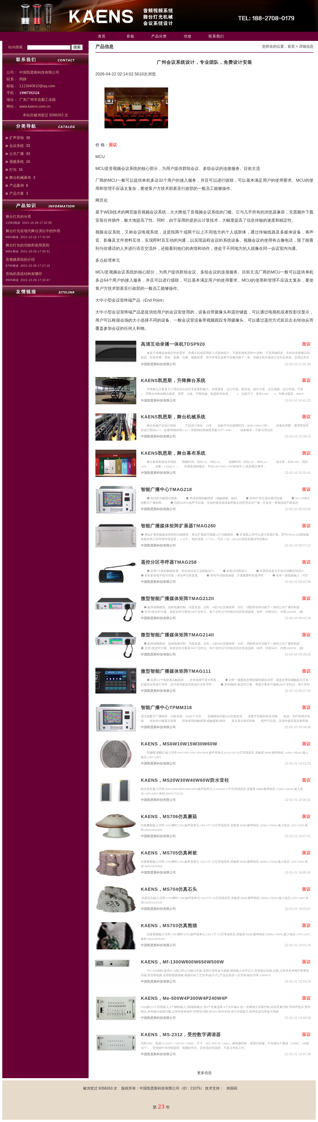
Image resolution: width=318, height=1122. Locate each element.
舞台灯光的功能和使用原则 (27, 245)
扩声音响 (16, 138)
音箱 (130, 36)
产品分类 (159, 36)
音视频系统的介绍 (20, 259)
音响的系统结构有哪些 (24, 274)
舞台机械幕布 (20, 177)
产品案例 (16, 185)
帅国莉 (231, 1088)
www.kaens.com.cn (34, 106)
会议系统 (16, 146)
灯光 (13, 169)
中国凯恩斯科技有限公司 (158, 364)
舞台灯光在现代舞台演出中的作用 (33, 231)
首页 (102, 36)
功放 (187, 36)
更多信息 (204, 1073)
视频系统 (16, 162)
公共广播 (16, 154)
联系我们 (216, 36)
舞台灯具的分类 (18, 216)
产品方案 (16, 193)
